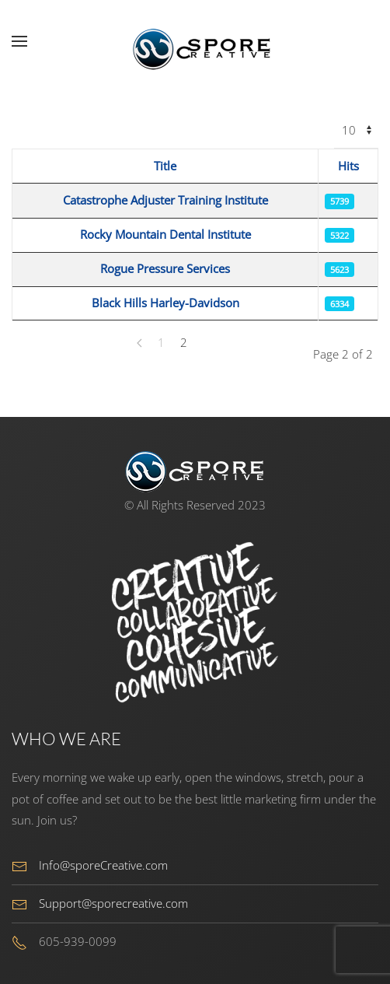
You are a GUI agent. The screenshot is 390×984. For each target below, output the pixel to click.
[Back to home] (195, 41)
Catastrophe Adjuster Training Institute (165, 200)
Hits (348, 165)
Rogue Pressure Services (165, 268)
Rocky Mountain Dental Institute (165, 234)
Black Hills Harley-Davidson (165, 302)
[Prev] (139, 343)
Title (165, 165)
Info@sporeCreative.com (103, 865)
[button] (19, 41)
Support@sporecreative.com (113, 903)
